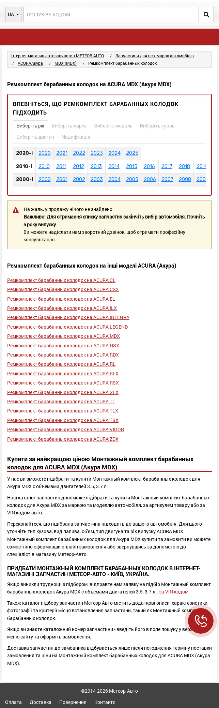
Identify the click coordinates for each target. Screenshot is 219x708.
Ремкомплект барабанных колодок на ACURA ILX (62, 308)
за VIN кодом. (174, 591)
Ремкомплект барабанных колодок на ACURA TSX (63, 420)
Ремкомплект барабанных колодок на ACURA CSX (63, 289)
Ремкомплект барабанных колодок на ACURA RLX (63, 373)
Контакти (104, 702)
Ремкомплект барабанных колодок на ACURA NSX (63, 345)
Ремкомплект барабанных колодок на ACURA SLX (63, 392)
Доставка (40, 702)
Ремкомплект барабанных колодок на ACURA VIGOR (65, 429)
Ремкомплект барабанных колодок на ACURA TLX (62, 410)
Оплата (13, 702)
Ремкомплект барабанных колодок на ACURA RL (61, 364)
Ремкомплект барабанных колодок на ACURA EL (61, 299)
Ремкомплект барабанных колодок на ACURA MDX (63, 336)
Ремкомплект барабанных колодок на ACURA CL (61, 280)
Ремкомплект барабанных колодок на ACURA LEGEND (67, 326)
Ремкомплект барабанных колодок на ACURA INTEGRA (68, 317)
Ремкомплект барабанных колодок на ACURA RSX (63, 382)
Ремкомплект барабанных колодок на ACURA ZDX (63, 439)
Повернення (73, 702)
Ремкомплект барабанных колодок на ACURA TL (61, 401)
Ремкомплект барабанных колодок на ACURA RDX (63, 354)
